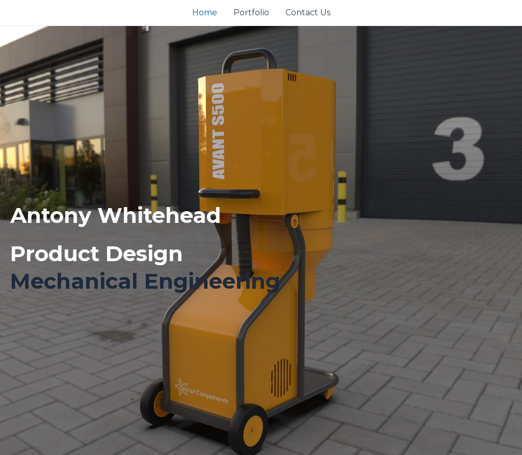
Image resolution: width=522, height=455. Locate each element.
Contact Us (307, 12)
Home (204, 12)
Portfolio (251, 12)
